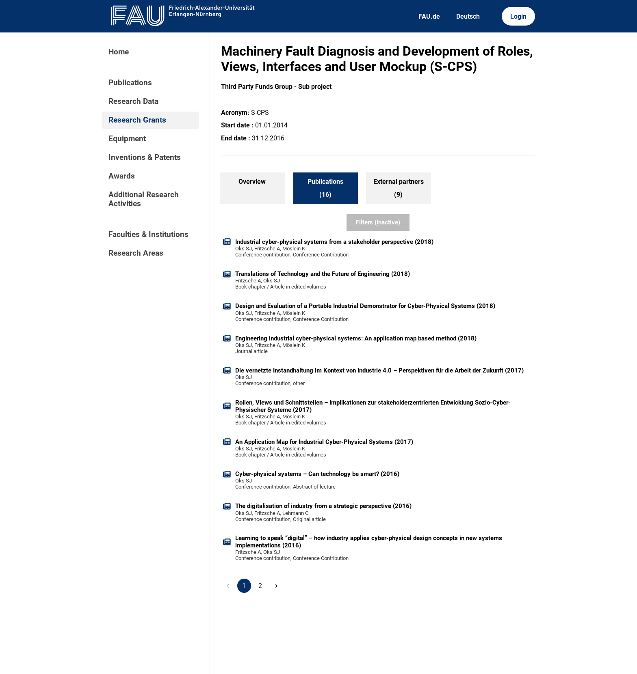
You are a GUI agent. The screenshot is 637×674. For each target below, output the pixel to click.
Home (118, 51)
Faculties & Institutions (148, 234)
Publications (130, 82)
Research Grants (137, 120)
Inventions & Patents (144, 157)
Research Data (133, 101)
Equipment (127, 138)
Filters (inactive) (378, 222)
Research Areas (135, 253)
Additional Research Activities (143, 199)
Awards (121, 176)
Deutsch (468, 16)
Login (518, 16)
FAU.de (429, 16)
